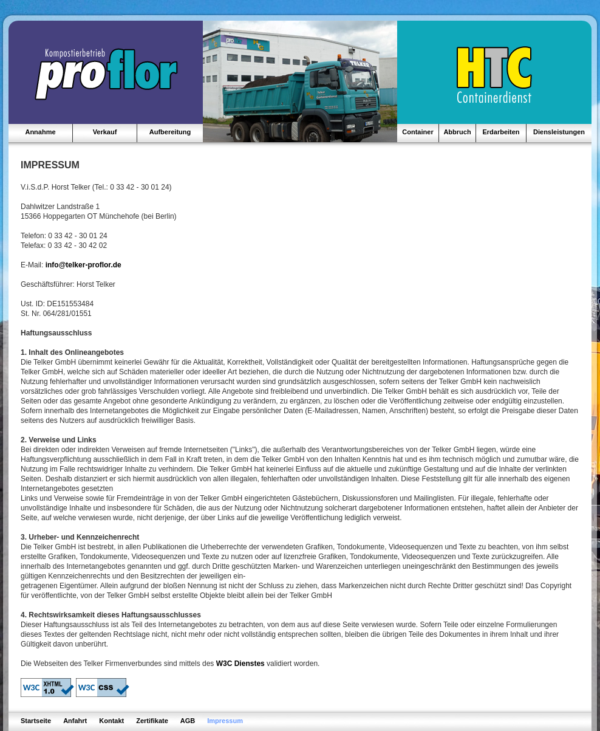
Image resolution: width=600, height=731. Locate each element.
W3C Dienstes (240, 663)
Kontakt (111, 720)
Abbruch (457, 132)
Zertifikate (152, 720)
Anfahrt (75, 720)
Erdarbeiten (500, 132)
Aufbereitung (170, 132)
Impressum (225, 720)
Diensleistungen (559, 132)
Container (417, 132)
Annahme (40, 132)
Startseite (36, 720)
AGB (187, 720)
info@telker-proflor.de (83, 265)
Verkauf (105, 132)
